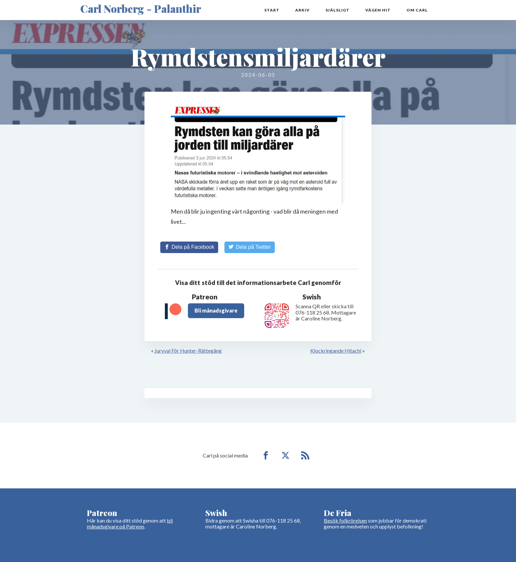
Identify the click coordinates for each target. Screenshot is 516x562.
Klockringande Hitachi (335, 350)
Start (271, 10)
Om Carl (417, 10)
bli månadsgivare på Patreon (130, 523)
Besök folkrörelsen (345, 520)
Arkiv (302, 10)
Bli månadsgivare (216, 310)
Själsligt (337, 10)
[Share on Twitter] (249, 247)
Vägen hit (378, 10)
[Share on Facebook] (189, 247)
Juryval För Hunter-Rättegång (188, 350)
